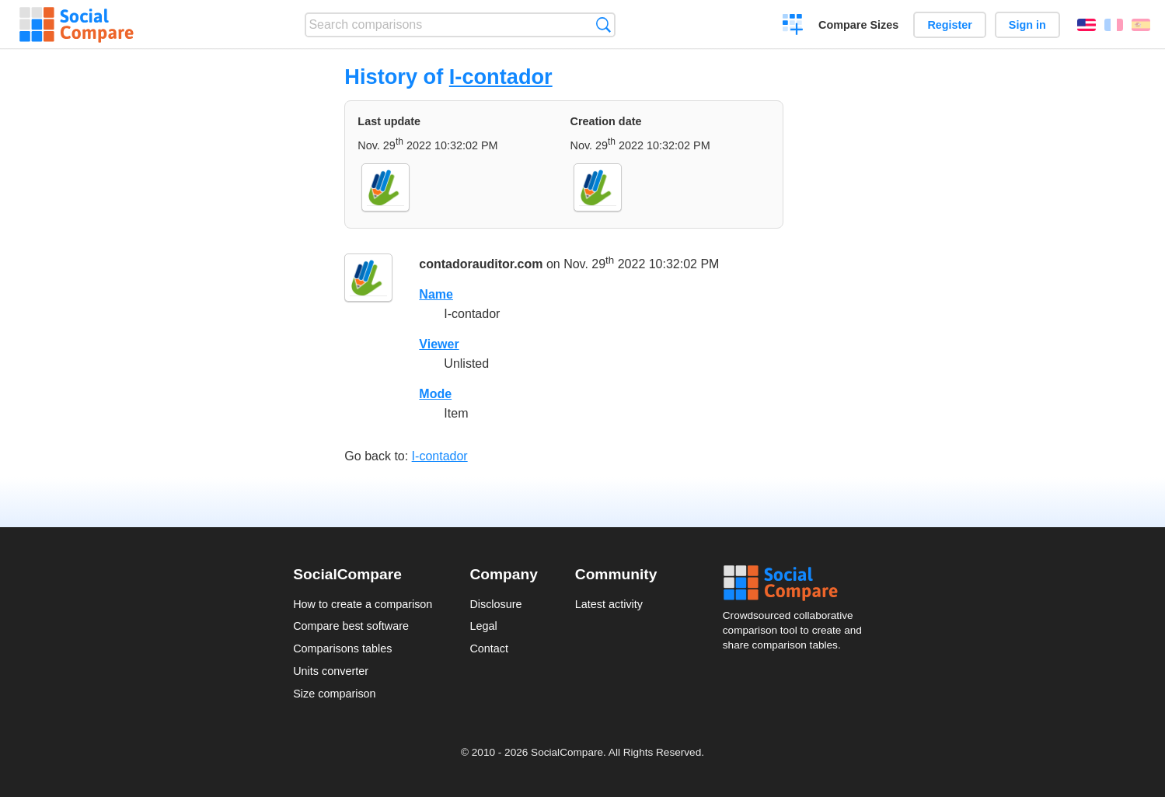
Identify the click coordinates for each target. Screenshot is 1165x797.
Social (797, 583)
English (1086, 25)
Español (1141, 25)
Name (436, 294)
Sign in (1027, 25)
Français (1113, 25)
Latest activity (609, 604)
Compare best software (351, 626)
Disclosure (495, 604)
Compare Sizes (858, 25)
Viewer (439, 344)
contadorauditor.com (480, 264)
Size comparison (334, 693)
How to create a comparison (362, 604)
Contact (488, 648)
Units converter (330, 671)
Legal (483, 626)
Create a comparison (793, 26)
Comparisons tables (342, 648)
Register (949, 25)
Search (603, 24)
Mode (435, 393)
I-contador (501, 77)
